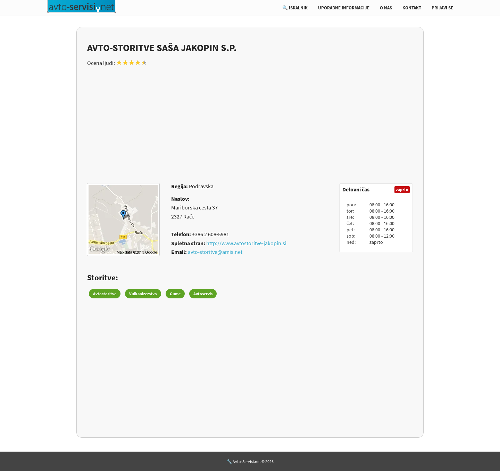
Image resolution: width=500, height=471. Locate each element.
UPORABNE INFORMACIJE (343, 8)
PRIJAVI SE (442, 8)
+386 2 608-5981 (210, 234)
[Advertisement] (250, 121)
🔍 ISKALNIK (295, 8)
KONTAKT (411, 8)
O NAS (386, 8)
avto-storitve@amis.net (215, 251)
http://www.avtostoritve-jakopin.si (246, 243)
